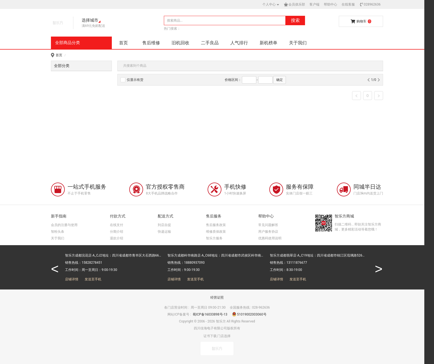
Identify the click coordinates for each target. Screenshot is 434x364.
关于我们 (298, 42)
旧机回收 (180, 42)
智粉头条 (57, 232)
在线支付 (116, 225)
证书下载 (210, 336)
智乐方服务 (214, 238)
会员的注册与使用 (64, 225)
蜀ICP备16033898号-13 (210, 314)
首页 (123, 42)
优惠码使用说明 (269, 238)
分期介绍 (116, 232)
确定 (279, 80)
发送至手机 (93, 279)
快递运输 (164, 232)
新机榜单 (268, 42)
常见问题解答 (268, 225)
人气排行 (239, 42)
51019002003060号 (249, 314)
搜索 (295, 20)
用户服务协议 (268, 232)
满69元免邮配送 (93, 26)
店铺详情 (71, 279)
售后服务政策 (216, 225)
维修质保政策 (216, 232)
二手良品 (210, 42)
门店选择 (224, 336)
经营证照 (217, 297)
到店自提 (164, 225)
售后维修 (151, 42)
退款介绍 (116, 238)
